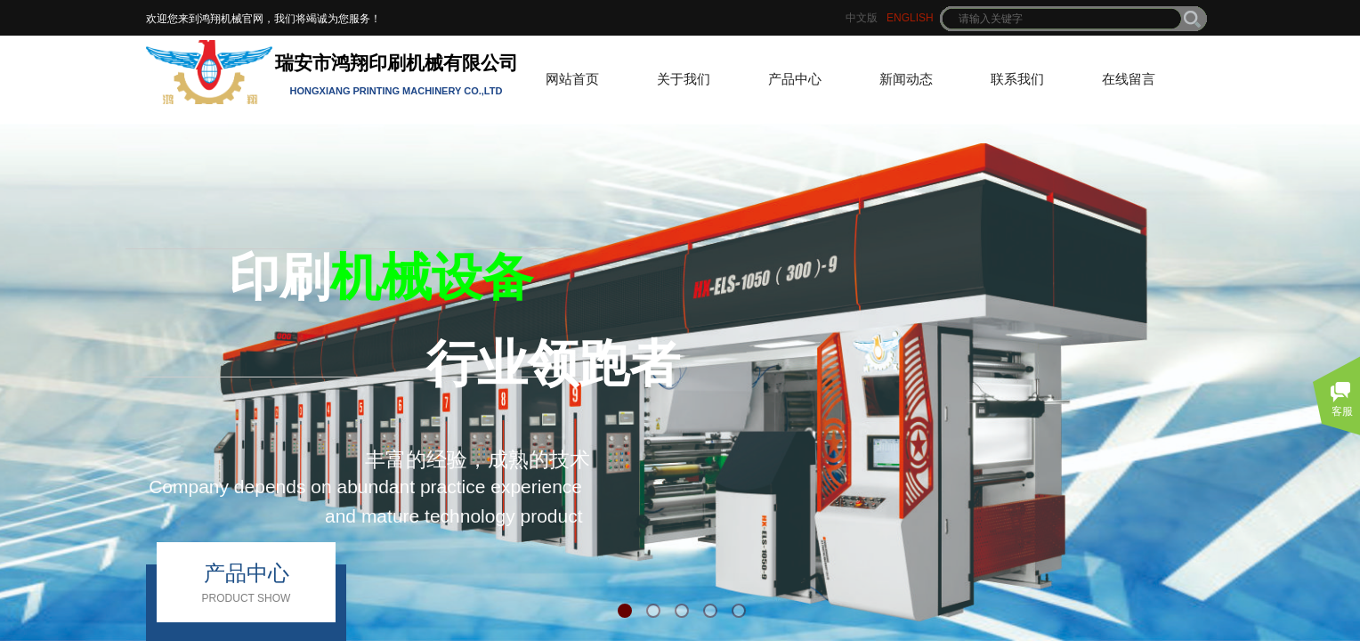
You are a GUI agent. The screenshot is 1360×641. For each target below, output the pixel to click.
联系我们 (1017, 79)
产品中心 (795, 79)
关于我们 (683, 79)
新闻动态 (906, 79)
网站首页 (572, 79)
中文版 (862, 18)
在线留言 (1128, 79)
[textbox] (1062, 19)
